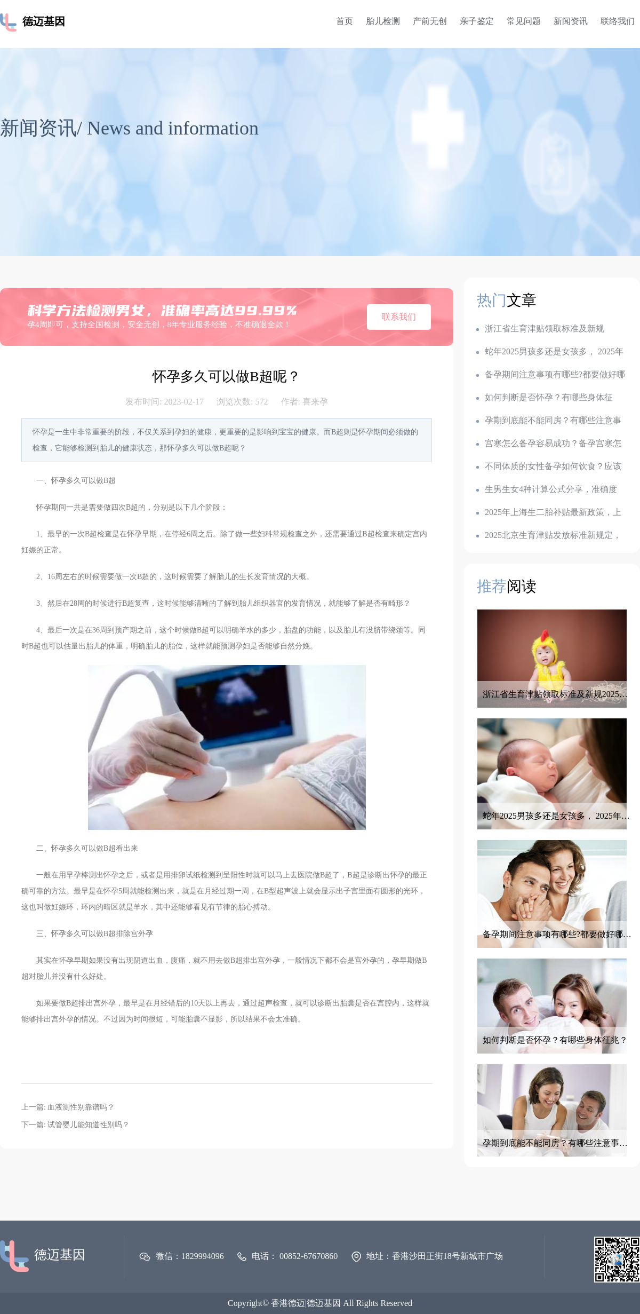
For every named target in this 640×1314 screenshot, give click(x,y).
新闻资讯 (571, 21)
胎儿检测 (383, 21)
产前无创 (430, 21)
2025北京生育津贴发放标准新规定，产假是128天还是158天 (548, 536)
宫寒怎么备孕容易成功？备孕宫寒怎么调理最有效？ (548, 444)
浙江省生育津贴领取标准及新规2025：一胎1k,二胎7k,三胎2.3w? (540, 329)
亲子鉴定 (477, 21)
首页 (344, 21)
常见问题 (524, 21)
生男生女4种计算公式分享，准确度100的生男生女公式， (546, 490)
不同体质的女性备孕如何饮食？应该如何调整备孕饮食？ (548, 467)
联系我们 (399, 316)
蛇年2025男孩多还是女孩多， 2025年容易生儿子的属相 (549, 352)
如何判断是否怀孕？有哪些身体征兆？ (544, 398)
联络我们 (618, 21)
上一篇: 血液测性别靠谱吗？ (68, 1107)
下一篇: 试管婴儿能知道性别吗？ (75, 1125)
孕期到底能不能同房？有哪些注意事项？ (548, 421)
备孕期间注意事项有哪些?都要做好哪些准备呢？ (550, 375)
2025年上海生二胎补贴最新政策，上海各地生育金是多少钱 (548, 513)
